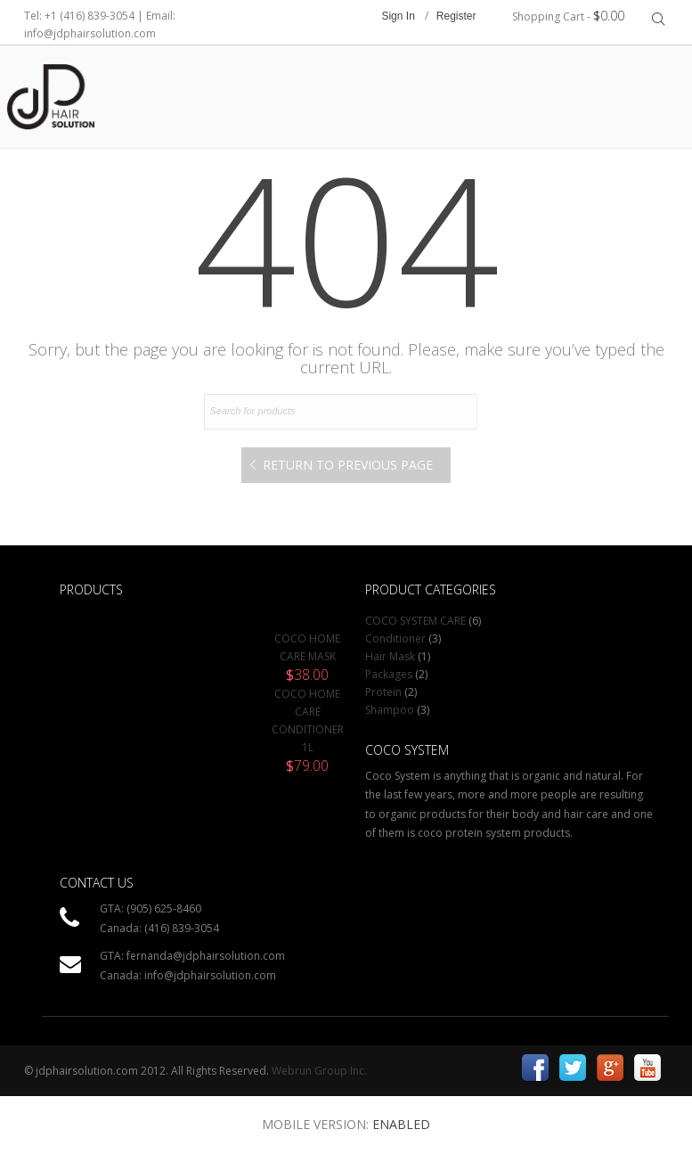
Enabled (401, 1124)
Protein (383, 692)
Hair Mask (390, 656)
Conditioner (395, 638)
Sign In (397, 16)
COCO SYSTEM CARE (415, 620)
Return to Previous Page (348, 464)
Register (456, 16)
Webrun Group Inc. (319, 1070)
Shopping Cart (568, 15)
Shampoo (389, 709)
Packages (388, 674)
